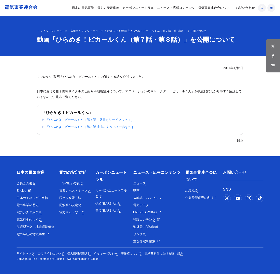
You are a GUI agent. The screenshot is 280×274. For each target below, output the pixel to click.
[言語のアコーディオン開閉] (271, 8)
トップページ (45, 31)
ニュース (98, 30)
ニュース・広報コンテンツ (73, 30)
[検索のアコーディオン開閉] (262, 8)
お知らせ (112, 30)
